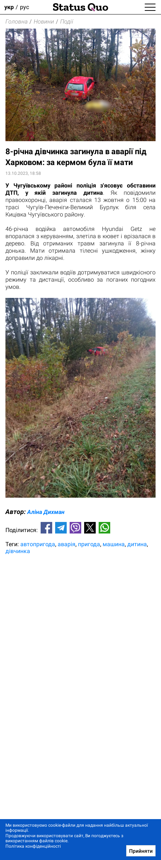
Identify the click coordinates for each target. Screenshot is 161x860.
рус (24, 7)
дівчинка (17, 551)
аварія (66, 544)
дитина (137, 544)
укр (9, 7)
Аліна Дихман (46, 512)
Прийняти (141, 851)
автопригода (37, 544)
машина (114, 544)
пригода (89, 544)
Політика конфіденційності (33, 846)
